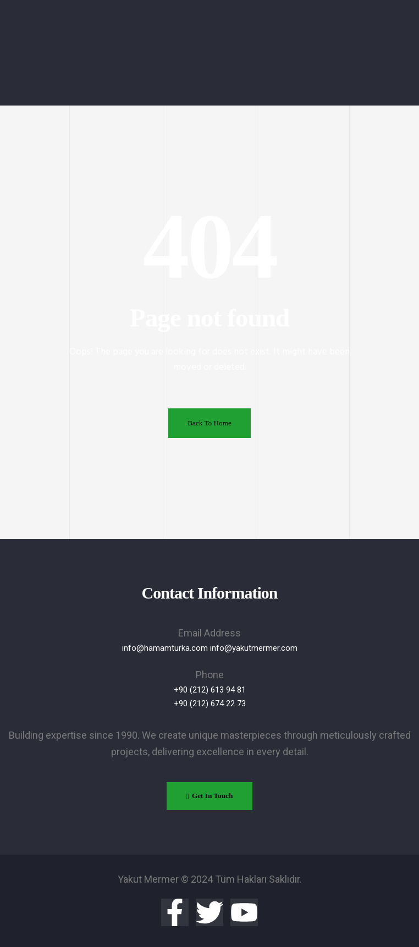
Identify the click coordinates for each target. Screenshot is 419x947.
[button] (209, 796)
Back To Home (209, 423)
